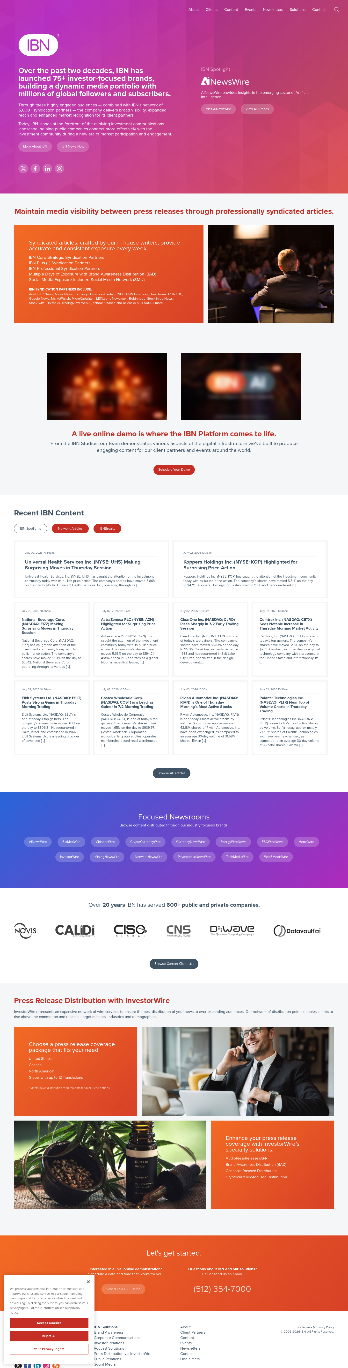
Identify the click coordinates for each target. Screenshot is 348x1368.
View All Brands (257, 109)
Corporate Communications (117, 1337)
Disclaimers (190, 1359)
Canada (35, 1065)
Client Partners (192, 1332)
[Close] (88, 1282)
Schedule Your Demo (174, 470)
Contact (319, 9)
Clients (212, 9)
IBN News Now (73, 146)
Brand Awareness (108, 1332)
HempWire (306, 842)
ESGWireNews (272, 842)
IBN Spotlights (30, 529)
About (193, 9)
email (237, 1274)
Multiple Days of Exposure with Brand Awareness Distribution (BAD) (92, 274)
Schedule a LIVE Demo (123, 1289)
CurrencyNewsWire (190, 842)
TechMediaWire (237, 857)
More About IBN (35, 146)
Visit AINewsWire (218, 109)
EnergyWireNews (233, 842)
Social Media (105, 1364)
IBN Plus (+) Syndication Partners (59, 263)
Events (250, 9)
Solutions (297, 9)
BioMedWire (71, 842)
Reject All (49, 1336)
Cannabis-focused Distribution (251, 1170)
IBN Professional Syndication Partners (64, 268)
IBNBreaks (107, 529)
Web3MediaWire (276, 857)
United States (40, 1058)
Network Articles (70, 529)
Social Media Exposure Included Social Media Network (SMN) (87, 279)
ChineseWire (105, 842)
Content (231, 9)
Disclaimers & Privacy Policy (315, 1327)
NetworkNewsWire (148, 857)
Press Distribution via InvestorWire (123, 1353)
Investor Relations (109, 1343)
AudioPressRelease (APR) (247, 1158)
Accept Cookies (49, 1323)
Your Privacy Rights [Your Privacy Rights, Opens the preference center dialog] (49, 1349)
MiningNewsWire (106, 857)
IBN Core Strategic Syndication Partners (66, 257)
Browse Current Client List (174, 964)
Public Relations (107, 1359)
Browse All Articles (172, 773)
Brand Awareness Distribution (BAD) (256, 1164)
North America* (41, 1071)
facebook (35, 168)
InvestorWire (69, 857)
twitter (23, 168)
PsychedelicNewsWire (194, 857)
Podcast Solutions (109, 1348)
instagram (59, 168)
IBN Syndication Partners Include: (60, 289)
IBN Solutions (106, 1327)
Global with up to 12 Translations (56, 1077)
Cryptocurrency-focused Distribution (256, 1177)
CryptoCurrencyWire (145, 842)
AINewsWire (38, 842)
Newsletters (273, 9)
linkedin (47, 168)
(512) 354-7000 (222, 1289)
